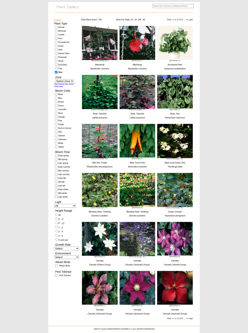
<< (173, 20)
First (169, 20)
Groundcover (64, 42)
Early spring (63, 156)
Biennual (62, 31)
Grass (61, 46)
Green (61, 106)
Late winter (63, 197)
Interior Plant (63, 53)
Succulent (62, 65)
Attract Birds (64, 266)
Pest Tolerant (65, 275)
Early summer (64, 167)
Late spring (63, 163)
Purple (61, 124)
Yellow (61, 147)
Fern (60, 38)
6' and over (63, 240)
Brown (61, 102)
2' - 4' (60, 232)
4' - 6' (60, 236)
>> (187, 20)
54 (136, 20)
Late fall (61, 186)
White (60, 143)
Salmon (61, 136)
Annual (61, 27)
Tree (60, 68)
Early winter (63, 189)
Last (191, 20)
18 (132, 20)
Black (60, 94)
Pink (60, 121)
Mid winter (62, 193)
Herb (60, 50)
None (60, 113)
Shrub (61, 61)
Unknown (62, 139)
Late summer (64, 174)
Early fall (62, 178)
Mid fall (61, 182)
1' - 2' (60, 227)
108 (139, 20)
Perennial (62, 57)
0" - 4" (61, 219)
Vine (60, 72)
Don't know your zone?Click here (64, 85)
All (59, 215)
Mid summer (63, 171)
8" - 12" (61, 223)
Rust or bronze (64, 128)
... (184, 20)
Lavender (62, 109)
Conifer (61, 35)
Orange (61, 117)
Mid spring (62, 159)
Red (60, 132)
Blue (60, 98)
